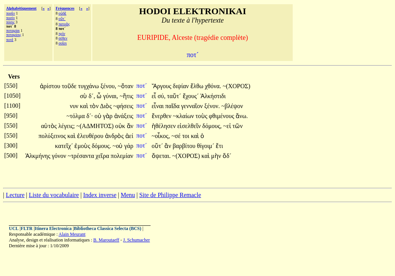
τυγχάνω (89, 86)
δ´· (89, 116)
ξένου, (108, 86)
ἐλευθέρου (91, 136)
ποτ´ (142, 85)
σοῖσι (63, 43)
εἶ (155, 96)
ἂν (168, 146)
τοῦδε (70, 86)
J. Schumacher (136, 240)
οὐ (99, 116)
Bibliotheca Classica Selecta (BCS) (107, 228)
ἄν (130, 126)
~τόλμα (77, 116)
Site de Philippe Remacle (170, 195)
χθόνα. (213, 86)
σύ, (161, 96)
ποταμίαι (13, 30)
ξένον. (212, 106)
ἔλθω (197, 86)
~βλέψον (232, 106)
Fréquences (65, 8)
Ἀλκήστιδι (213, 96)
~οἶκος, (161, 136)
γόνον (60, 156)
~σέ (176, 136)
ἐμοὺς (83, 146)
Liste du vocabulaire (54, 195)
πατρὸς (64, 24)
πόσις (10, 22)
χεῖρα (103, 156)
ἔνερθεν (162, 116)
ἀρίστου (51, 86)
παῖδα (173, 106)
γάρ (128, 146)
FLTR (27, 228)
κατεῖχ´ (65, 146)
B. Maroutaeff (106, 240)
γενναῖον (193, 106)
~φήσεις (123, 106)
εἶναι (159, 106)
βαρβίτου (185, 146)
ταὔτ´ (175, 96)
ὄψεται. (161, 156)
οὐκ (121, 126)
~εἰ (227, 126)
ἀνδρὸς (115, 136)
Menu (128, 195)
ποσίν (10, 18)
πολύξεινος (53, 136)
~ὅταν (125, 86)
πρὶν (62, 33)
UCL (13, 228)
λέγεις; (66, 126)
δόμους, (211, 126)
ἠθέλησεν (164, 126)
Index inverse (99, 195)
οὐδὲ (63, 13)
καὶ (85, 106)
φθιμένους (222, 116)
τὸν (95, 106)
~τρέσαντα (82, 156)
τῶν (238, 126)
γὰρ (108, 116)
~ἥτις (126, 96)
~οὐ (119, 146)
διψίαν (181, 86)
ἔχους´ (191, 96)
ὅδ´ (227, 156)
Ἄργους (162, 86)
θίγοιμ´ (206, 146)
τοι (186, 136)
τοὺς (202, 116)
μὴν (217, 156)
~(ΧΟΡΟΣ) (236, 86)
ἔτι (219, 146)
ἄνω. (242, 116)
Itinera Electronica (53, 228)
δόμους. (101, 146)
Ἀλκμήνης (38, 156)
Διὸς (106, 106)
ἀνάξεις (123, 116)
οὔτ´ (62, 18)
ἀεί (129, 136)
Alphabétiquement (21, 8)
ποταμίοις (13, 35)
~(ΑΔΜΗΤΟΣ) (94, 126)
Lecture (15, 195)
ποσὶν (10, 13)
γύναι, (110, 96)
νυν (75, 106)
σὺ (84, 96)
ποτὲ (9, 40)
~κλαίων (184, 116)
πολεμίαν (122, 156)
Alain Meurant (72, 234)
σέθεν (63, 38)
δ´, (92, 96)
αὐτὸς (49, 126)
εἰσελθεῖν (189, 126)
